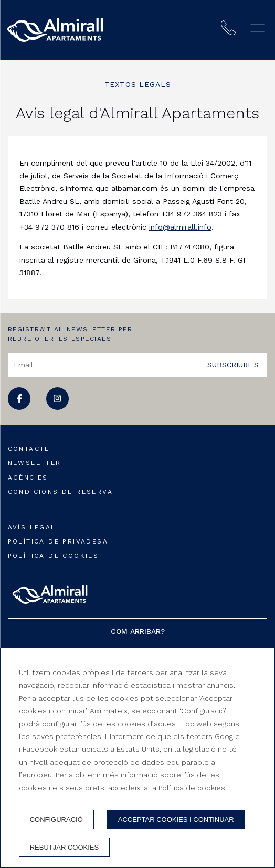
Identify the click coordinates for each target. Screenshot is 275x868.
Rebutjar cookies (64, 847)
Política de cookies (53, 555)
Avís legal (32, 527)
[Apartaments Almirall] (55, 30)
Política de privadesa (58, 541)
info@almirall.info (180, 227)
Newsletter (34, 462)
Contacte (29, 448)
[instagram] (57, 407)
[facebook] (19, 407)
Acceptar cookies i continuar (176, 819)
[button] (257, 28)
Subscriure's (233, 364)
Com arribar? (138, 631)
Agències (28, 477)
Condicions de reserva (60, 491)
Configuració (56, 819)
